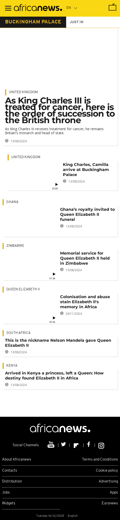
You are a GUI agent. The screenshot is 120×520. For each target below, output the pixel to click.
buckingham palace (33, 22)
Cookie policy (107, 471)
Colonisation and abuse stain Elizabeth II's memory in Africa (85, 301)
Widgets (8, 503)
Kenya (11, 366)
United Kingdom (23, 92)
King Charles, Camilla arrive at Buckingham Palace (86, 169)
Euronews (110, 503)
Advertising (108, 481)
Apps (114, 493)
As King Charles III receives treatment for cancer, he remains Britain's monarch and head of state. (54, 130)
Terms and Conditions (100, 460)
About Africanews (16, 460)
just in (76, 22)
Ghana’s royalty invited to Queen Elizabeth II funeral (87, 214)
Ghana (12, 202)
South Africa (18, 333)
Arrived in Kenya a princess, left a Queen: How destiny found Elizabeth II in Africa (54, 375)
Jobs (6, 493)
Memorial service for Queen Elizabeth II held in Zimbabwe (85, 258)
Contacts (9, 471)
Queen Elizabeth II (23, 289)
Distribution (12, 481)
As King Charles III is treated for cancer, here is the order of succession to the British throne (60, 110)
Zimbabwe (15, 246)
